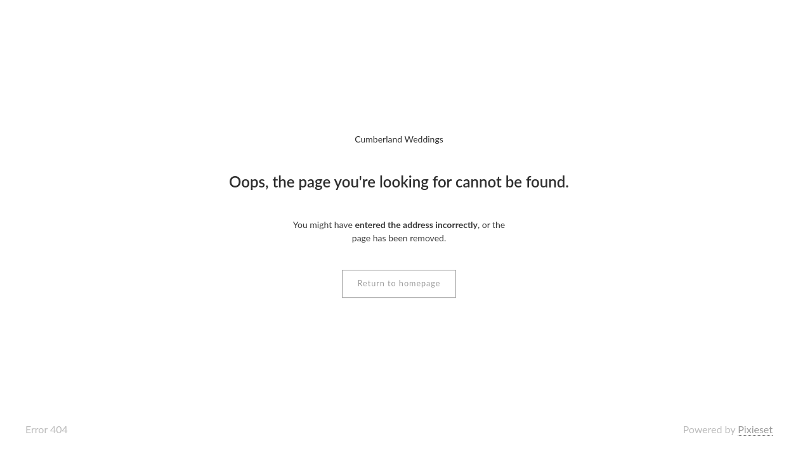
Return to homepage (399, 283)
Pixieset (755, 429)
